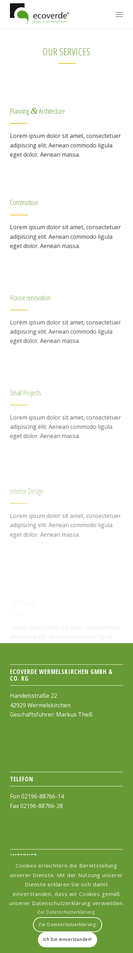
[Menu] (119, 14)
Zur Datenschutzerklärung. (66, 912)
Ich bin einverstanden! (67, 939)
